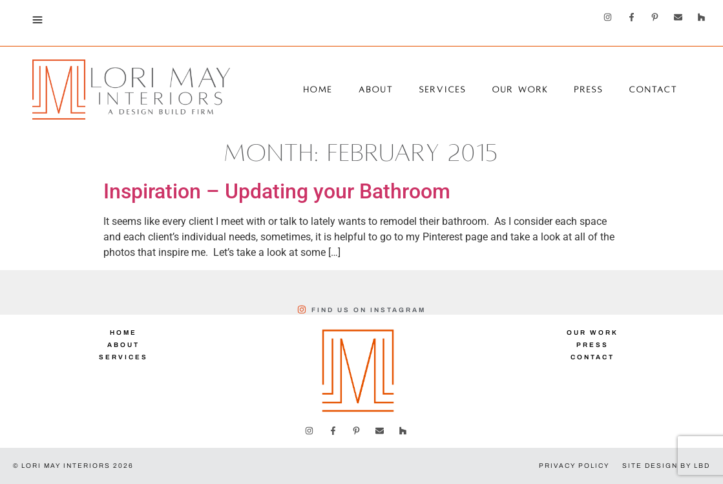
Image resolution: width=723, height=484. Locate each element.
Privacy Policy (574, 465)
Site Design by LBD (666, 465)
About (376, 89)
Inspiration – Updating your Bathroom (276, 191)
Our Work (520, 89)
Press (588, 89)
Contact (653, 89)
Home (318, 89)
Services (442, 89)
